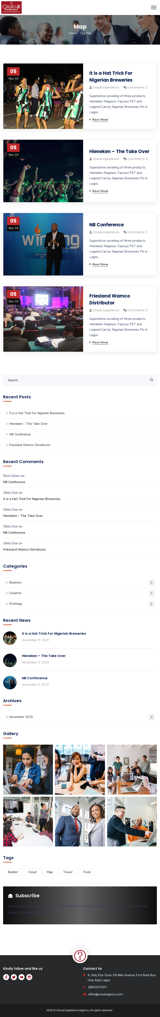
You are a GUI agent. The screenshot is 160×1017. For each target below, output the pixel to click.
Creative (81, 593)
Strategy (81, 604)
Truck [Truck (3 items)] (87, 872)
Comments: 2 (138, 87)
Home (72, 33)
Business (81, 583)
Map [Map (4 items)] (50, 872)
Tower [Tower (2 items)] (68, 872)
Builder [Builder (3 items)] (13, 872)
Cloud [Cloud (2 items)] (32, 872)
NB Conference (106, 225)
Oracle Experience (106, 87)
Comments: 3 (138, 232)
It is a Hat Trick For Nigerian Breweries (110, 76)
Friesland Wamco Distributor (109, 299)
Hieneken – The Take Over (119, 151)
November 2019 (81, 717)
